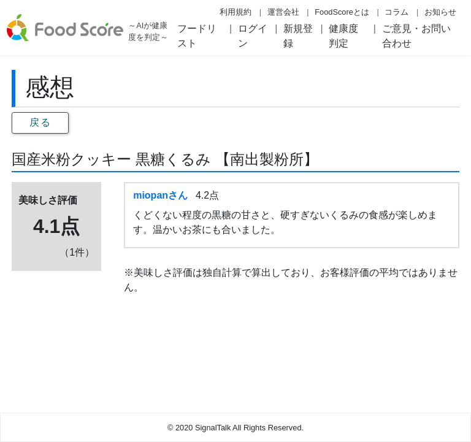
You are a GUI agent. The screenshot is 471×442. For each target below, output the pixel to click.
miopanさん (160, 195)
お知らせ (440, 12)
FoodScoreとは (342, 12)
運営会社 (283, 12)
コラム (396, 12)
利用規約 (235, 12)
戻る (40, 122)
